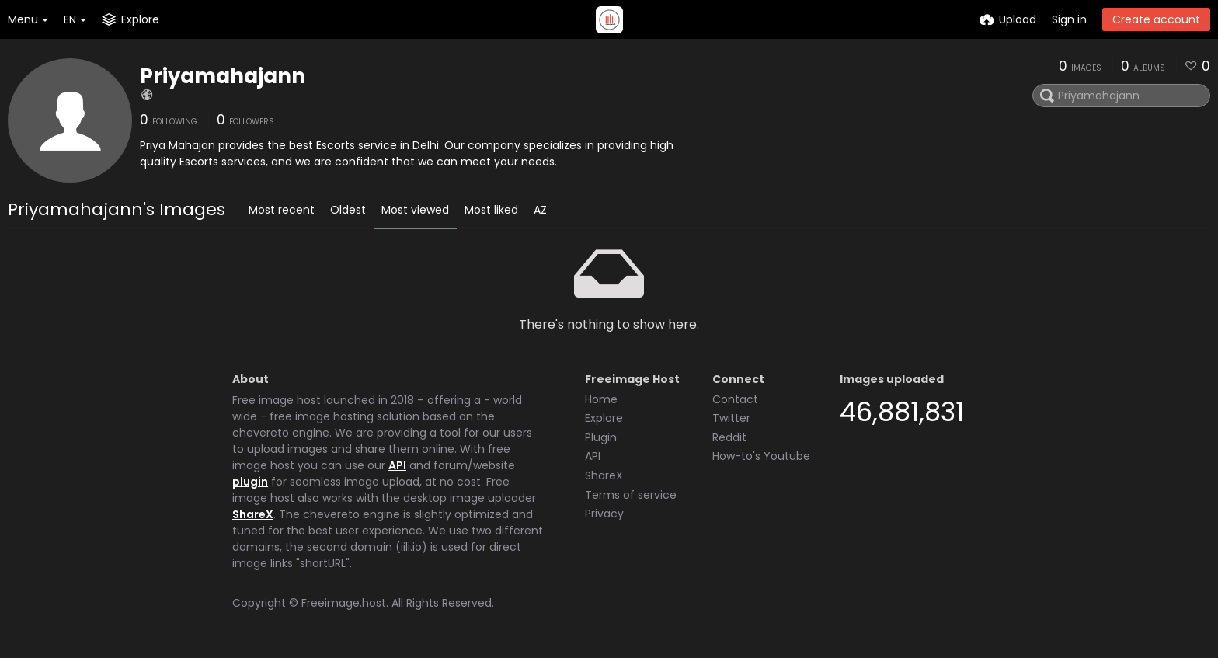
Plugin (601, 437)
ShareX (252, 514)
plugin (250, 481)
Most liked (491, 210)
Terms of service (631, 495)
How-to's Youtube (761, 456)
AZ (540, 210)
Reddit (729, 437)
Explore (604, 418)
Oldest (348, 210)
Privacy (604, 513)
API (397, 465)
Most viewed (415, 210)
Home (601, 399)
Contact (735, 399)
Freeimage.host (343, 603)
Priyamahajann (222, 76)
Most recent (282, 210)
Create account (1156, 19)
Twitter (731, 418)
